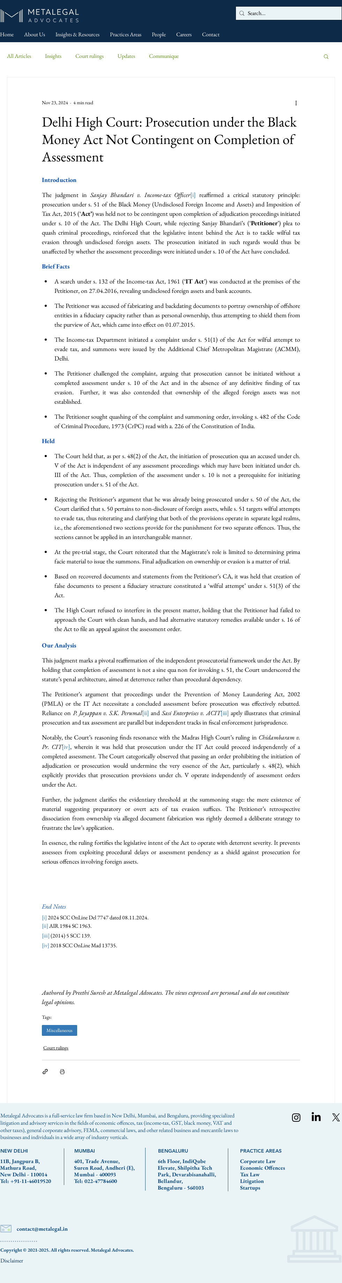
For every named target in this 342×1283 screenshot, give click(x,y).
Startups (250, 1187)
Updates (126, 56)
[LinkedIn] (316, 1117)
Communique (164, 56)
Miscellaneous (59, 1030)
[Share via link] (45, 1071)
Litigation (252, 1181)
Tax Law (250, 1174)
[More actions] (296, 102)
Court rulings (89, 56)
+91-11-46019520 (30, 1181)
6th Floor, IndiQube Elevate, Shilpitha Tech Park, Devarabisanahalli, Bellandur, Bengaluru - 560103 (187, 1174)
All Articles (19, 56)
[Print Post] (62, 1071)
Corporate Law (258, 1161)
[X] (336, 1117)
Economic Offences (262, 1167)
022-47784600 (100, 1181)
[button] (326, 56)
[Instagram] (296, 1117)
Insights (53, 56)
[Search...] (287, 13)
